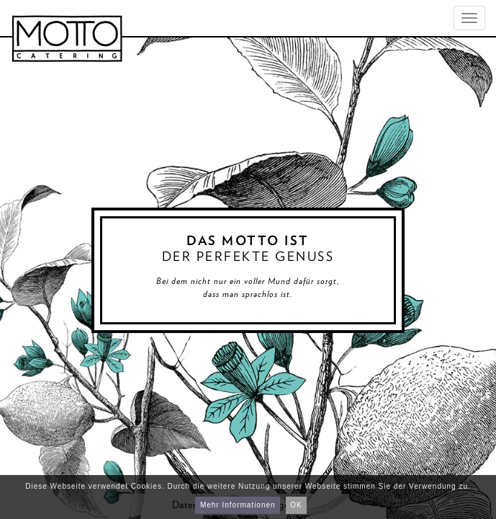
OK (296, 505)
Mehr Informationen (238, 505)
